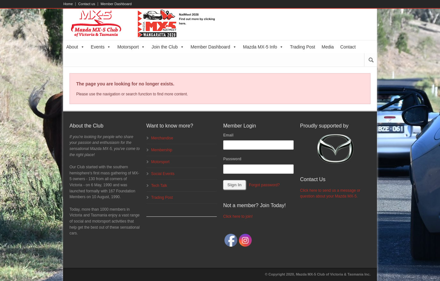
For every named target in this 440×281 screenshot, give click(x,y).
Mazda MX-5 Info (263, 46)
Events (101, 46)
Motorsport (131, 46)
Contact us (86, 4)
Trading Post (302, 46)
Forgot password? (264, 185)
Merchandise (162, 138)
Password (232, 159)
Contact (347, 46)
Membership (161, 150)
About (75, 46)
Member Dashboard (116, 4)
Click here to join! (238, 216)
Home (68, 4)
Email (228, 135)
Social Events (163, 173)
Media (328, 46)
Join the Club (167, 46)
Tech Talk (159, 185)
